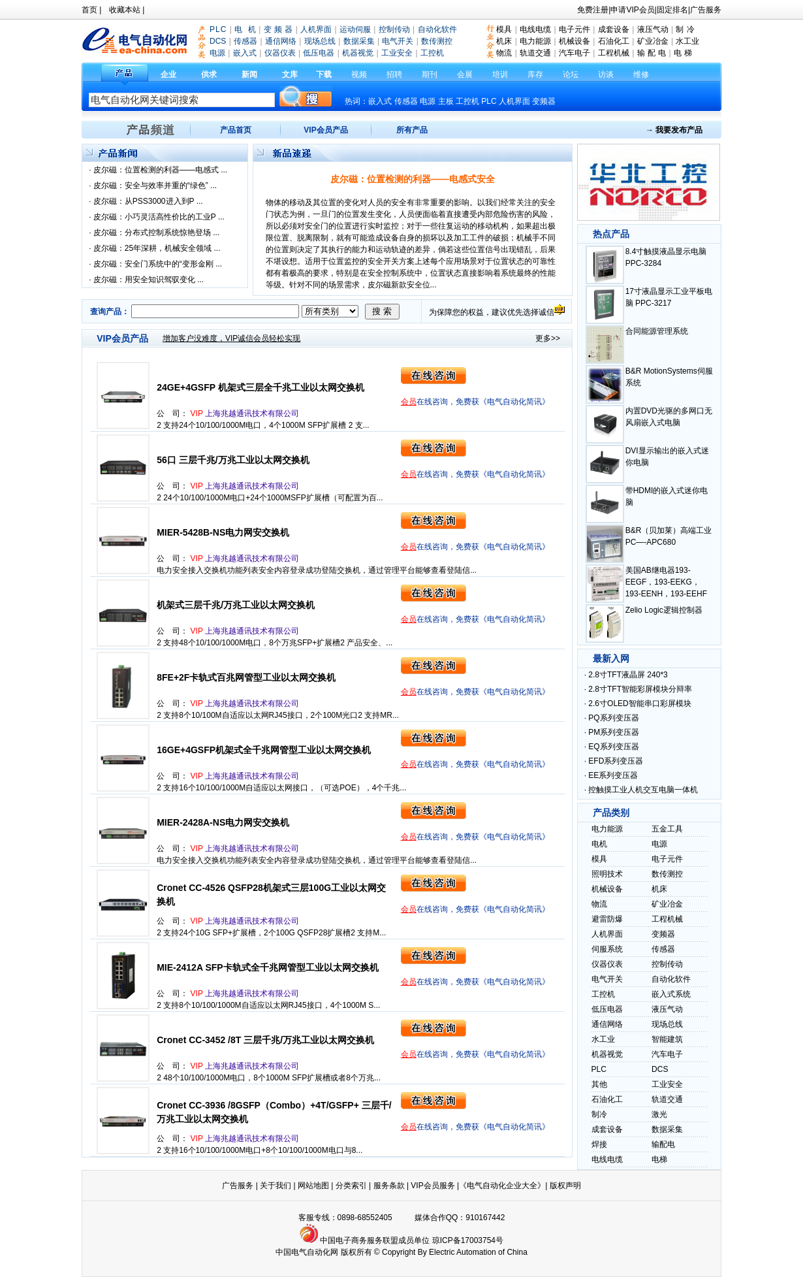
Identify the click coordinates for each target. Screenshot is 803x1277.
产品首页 (235, 130)
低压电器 (607, 1009)
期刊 (429, 74)
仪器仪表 (607, 964)
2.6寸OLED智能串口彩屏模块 (639, 703)
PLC (488, 101)
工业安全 (667, 1084)
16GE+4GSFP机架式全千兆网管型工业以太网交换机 (264, 750)
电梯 (659, 1159)
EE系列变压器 (613, 775)
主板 (446, 101)
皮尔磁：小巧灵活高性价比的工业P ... (159, 216)
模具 (504, 29)
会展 (465, 74)
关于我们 (276, 1185)
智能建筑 (667, 1039)
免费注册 (592, 9)
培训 (500, 74)
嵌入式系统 (671, 994)
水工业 (687, 41)
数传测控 (667, 874)
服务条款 (389, 1185)
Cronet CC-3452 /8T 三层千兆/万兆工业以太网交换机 (265, 1040)
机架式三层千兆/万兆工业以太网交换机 (236, 605)
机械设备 (574, 41)
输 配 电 (652, 52)
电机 (599, 844)
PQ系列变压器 (613, 717)
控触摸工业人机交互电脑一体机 (643, 789)
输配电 (663, 1144)
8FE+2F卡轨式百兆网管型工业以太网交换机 (246, 677)
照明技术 (607, 874)
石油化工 (613, 41)
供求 (209, 74)
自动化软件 (671, 979)
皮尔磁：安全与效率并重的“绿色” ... (155, 185)
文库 (290, 74)
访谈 (606, 74)
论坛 (570, 74)
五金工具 (667, 828)
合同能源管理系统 (656, 331)
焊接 (599, 1144)
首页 (89, 9)
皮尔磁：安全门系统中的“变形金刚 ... (157, 263)
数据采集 (667, 1129)
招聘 (394, 74)
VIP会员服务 (432, 1185)
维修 (641, 74)
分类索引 (351, 1185)
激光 (659, 1114)
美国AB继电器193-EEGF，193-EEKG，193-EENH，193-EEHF (666, 582)
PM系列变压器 (613, 732)
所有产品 (412, 130)
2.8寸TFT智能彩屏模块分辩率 (640, 689)
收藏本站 (124, 9)
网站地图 (313, 1185)
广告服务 (705, 9)
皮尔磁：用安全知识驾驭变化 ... (148, 279)
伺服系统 (607, 949)
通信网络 (607, 1024)
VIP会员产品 (325, 130)
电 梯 (683, 52)
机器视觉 (607, 1054)
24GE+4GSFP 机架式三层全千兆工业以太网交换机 (260, 387)
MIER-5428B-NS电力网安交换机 (223, 532)
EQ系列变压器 (613, 746)
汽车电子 (574, 52)
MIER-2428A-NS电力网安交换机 (223, 822)
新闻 (249, 74)
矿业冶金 (653, 41)
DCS (660, 1069)
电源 (427, 101)
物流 (504, 52)
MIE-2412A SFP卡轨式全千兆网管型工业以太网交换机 (267, 967)
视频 (359, 74)
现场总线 (667, 1024)
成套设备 (613, 29)
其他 (599, 1084)
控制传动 (667, 964)
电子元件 (574, 29)
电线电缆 (535, 29)
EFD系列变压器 (615, 761)
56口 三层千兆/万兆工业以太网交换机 (233, 460)
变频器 (544, 101)
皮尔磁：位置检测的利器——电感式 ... (160, 169)
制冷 (599, 1114)
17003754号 (482, 1240)
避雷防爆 (607, 919)
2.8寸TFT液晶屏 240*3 (627, 674)
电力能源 (535, 41)
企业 (168, 74)
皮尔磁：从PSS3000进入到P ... (148, 201)
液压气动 (653, 29)
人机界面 (514, 101)
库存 (535, 74)
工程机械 (613, 52)
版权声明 (565, 1185)
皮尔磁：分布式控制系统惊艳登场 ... (156, 232)
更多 (543, 338)
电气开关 (607, 979)
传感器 (663, 949)
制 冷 (685, 29)
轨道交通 (535, 52)
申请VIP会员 (632, 9)
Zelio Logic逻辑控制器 (663, 610)
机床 (504, 41)
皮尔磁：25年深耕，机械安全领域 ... (157, 248)
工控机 (468, 101)
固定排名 (672, 9)
